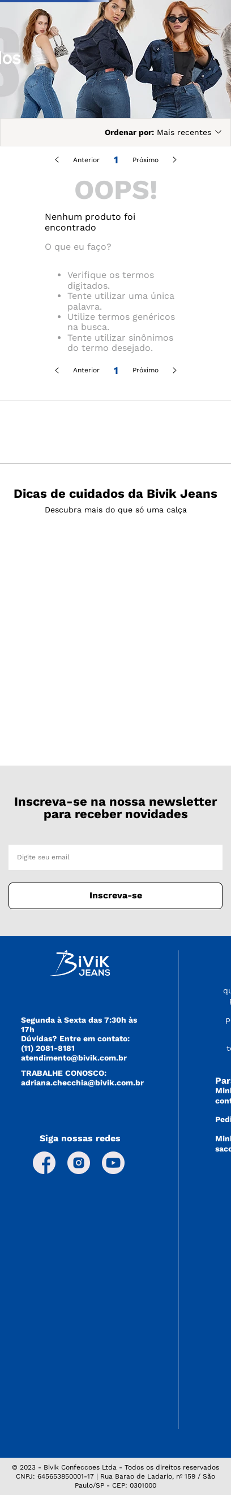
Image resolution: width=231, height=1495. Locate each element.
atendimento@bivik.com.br (74, 1057)
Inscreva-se (115, 895)
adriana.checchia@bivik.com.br (82, 1082)
